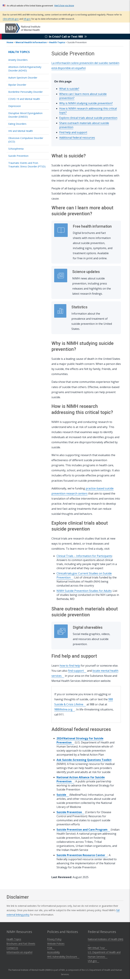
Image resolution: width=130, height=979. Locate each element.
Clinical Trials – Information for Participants (84, 556)
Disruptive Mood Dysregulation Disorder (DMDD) (25, 115)
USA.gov (93, 960)
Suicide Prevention (18, 155)
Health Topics (57, 42)
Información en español (19, 952)
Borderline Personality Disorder (25, 91)
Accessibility (53, 952)
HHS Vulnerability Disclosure (63, 956)
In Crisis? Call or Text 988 (66, 36)
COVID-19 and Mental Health (24, 99)
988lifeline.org (64, 709)
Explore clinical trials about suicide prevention (88, 118)
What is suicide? (69, 89)
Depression (14, 106)
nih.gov (27, 18)
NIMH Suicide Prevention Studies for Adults (84, 591)
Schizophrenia (16, 148)
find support (77, 671)
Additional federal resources (77, 137)
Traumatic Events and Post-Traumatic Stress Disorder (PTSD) (27, 164)
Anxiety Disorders (18, 59)
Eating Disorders (17, 123)
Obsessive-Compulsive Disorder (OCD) (25, 139)
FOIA (51, 947)
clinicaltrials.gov (11, 18)
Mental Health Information (31, 42)
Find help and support (73, 132)
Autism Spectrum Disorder (22, 77)
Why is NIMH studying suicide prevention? (86, 103)
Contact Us (12, 947)
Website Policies (55, 943)
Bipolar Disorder (17, 84)
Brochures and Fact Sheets (21, 943)
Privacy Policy (54, 939)
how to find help (70, 665)
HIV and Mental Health (20, 131)
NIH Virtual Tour (97, 947)
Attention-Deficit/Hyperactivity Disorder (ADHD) (24, 68)
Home (10, 42)
